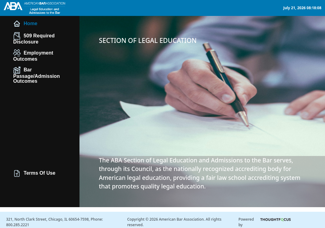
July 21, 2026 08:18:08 (302, 7)
